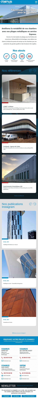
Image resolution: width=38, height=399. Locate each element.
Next (34, 70)
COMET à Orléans (8, 106)
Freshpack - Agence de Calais (11, 146)
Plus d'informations (29, 396)
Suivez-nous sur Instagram (20, 333)
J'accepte (6, 396)
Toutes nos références (19, 195)
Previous (30, 70)
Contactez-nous (7, 360)
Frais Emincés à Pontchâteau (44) (12, 186)
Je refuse (16, 396)
